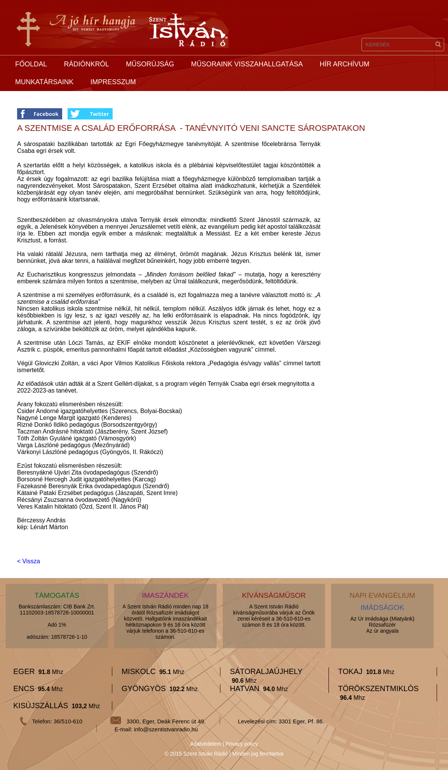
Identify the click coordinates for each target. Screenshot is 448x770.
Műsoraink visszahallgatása (247, 64)
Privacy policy (241, 744)
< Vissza (28, 561)
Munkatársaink (44, 82)
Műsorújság (150, 64)
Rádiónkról (86, 64)
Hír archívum (344, 64)
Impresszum (113, 82)
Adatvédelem (205, 744)
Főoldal (31, 64)
